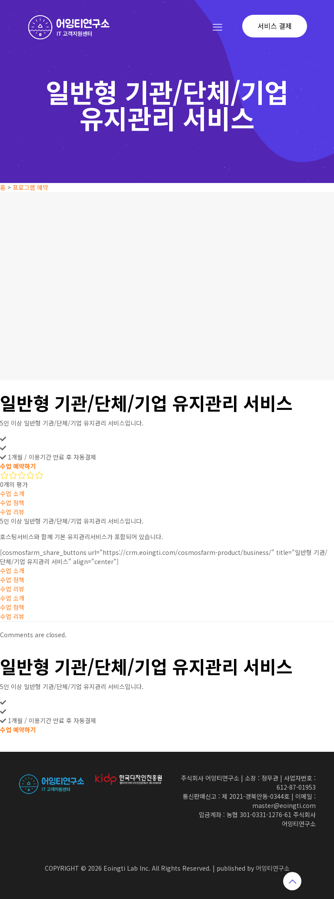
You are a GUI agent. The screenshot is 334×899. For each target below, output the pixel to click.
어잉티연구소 (273, 868)
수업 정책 (12, 502)
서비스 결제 (274, 25)
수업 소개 (12, 493)
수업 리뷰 (12, 511)
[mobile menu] (217, 26)
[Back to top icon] (292, 881)
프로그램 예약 (30, 187)
